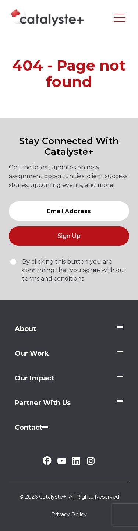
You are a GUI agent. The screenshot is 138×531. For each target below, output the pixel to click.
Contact (28, 427)
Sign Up (69, 235)
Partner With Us (43, 403)
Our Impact (34, 378)
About (25, 329)
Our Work (32, 353)
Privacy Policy (69, 514)
